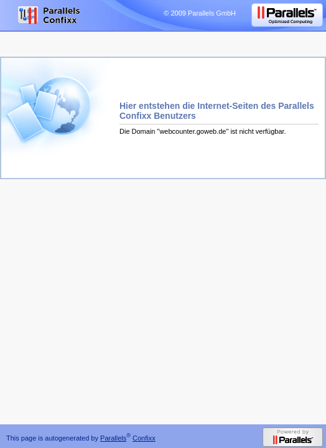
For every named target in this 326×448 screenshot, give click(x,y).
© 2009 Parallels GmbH (200, 13)
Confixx (144, 438)
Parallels (113, 438)
